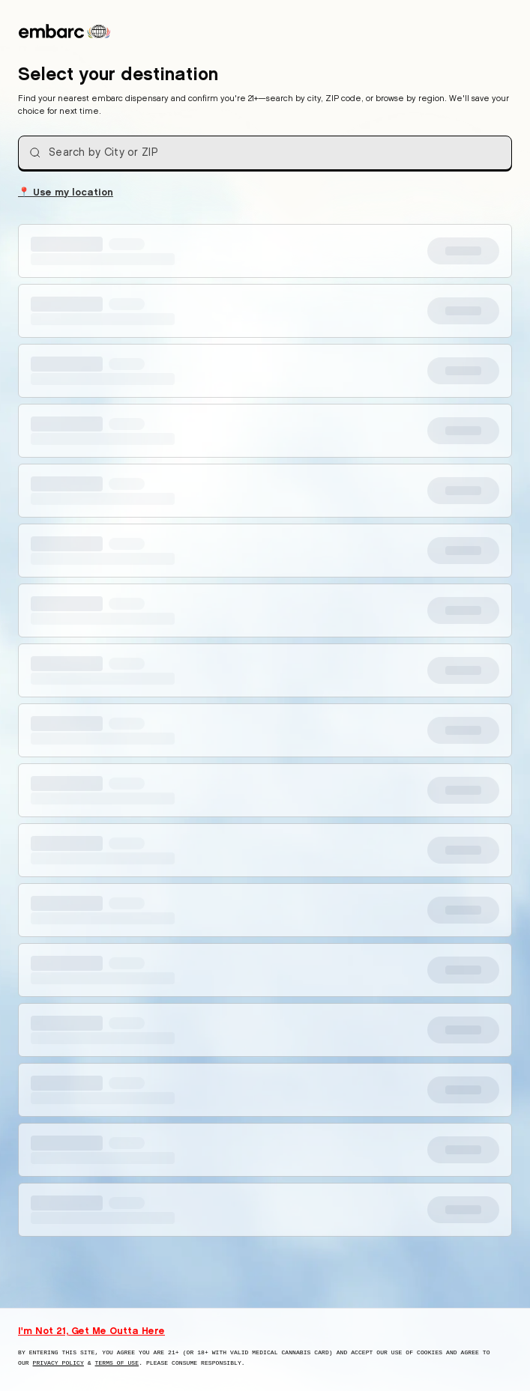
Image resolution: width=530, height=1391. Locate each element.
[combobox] (265, 153)
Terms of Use (117, 1363)
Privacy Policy (58, 1363)
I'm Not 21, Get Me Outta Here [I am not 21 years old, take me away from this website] (91, 1330)
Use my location (65, 191)
